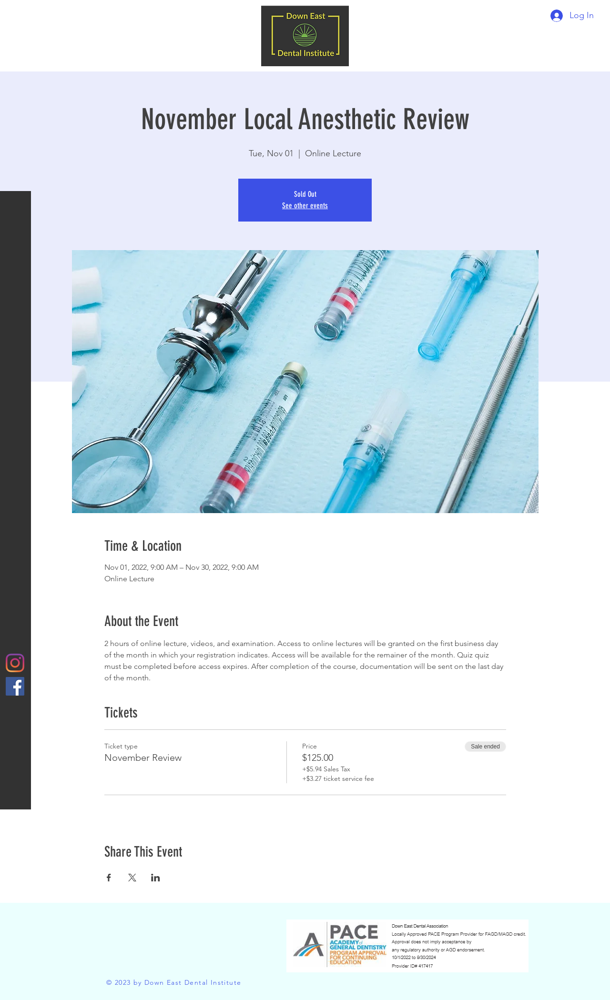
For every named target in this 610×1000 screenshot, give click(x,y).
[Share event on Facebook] (108, 877)
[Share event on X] (132, 877)
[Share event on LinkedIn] (155, 877)
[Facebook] (15, 686)
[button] (16, 14)
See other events (305, 205)
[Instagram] (15, 663)
